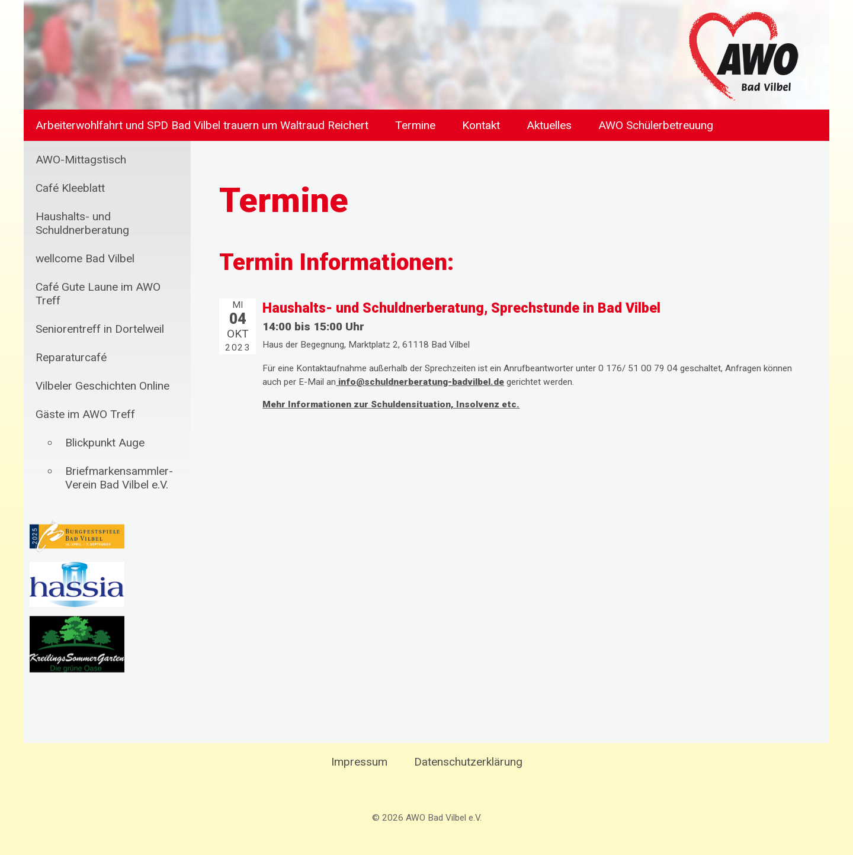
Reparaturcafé (71, 357)
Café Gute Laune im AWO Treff (98, 293)
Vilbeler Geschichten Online (102, 386)
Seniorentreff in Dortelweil (100, 329)
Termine (415, 125)
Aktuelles (549, 125)
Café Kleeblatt (70, 188)
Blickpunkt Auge (105, 442)
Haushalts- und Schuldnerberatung (82, 223)
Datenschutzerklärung (468, 762)
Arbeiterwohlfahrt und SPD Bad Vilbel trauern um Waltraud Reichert (202, 125)
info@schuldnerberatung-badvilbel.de (420, 382)
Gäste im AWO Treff (85, 414)
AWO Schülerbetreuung (655, 125)
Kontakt (481, 125)
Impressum (359, 762)
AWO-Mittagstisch (81, 159)
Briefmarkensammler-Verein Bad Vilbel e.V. (119, 477)
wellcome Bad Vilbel (85, 258)
